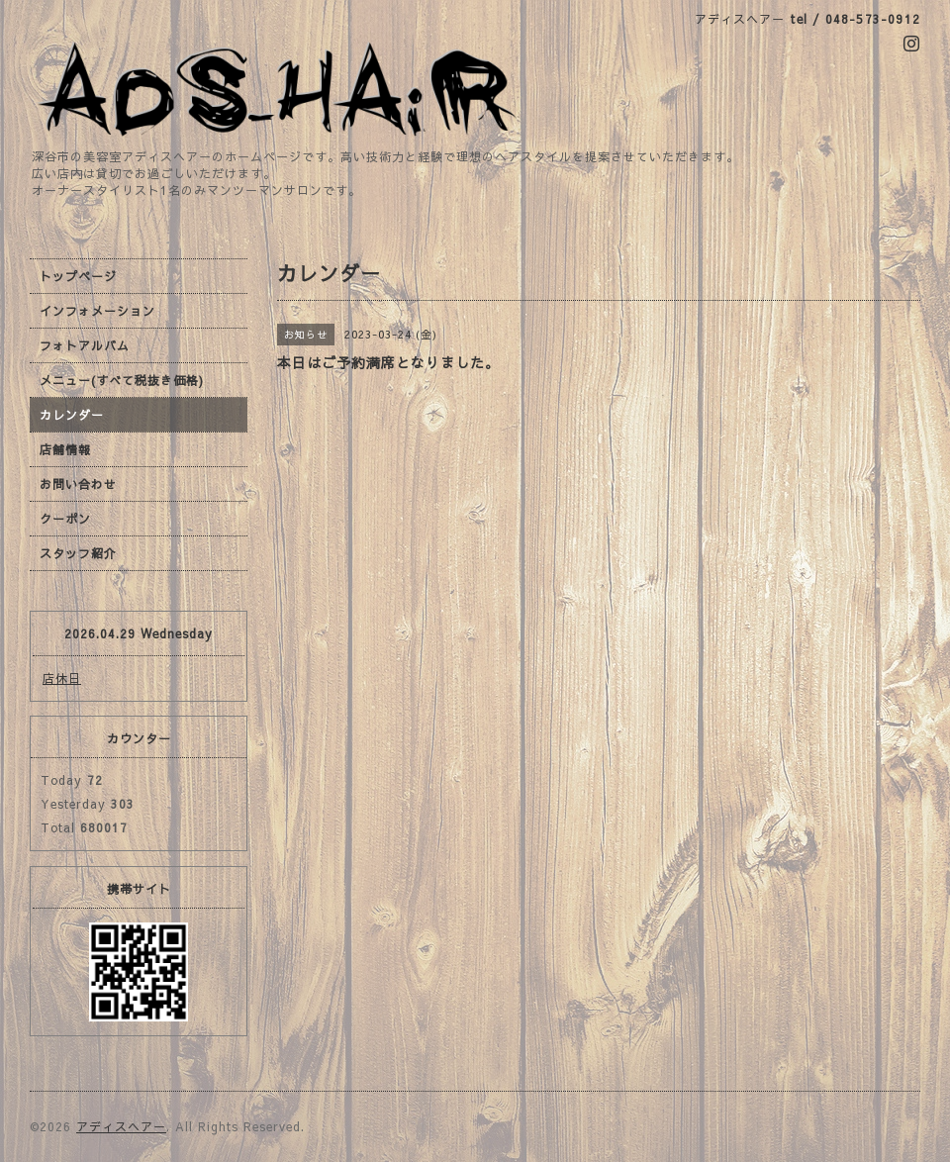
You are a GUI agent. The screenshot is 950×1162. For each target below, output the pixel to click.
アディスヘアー (121, 1126)
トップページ (78, 276)
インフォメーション (97, 311)
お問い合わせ (78, 484)
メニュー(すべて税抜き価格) (122, 380)
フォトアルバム (85, 345)
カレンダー (72, 415)
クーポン (65, 519)
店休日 (62, 678)
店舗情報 (65, 449)
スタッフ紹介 (78, 553)
